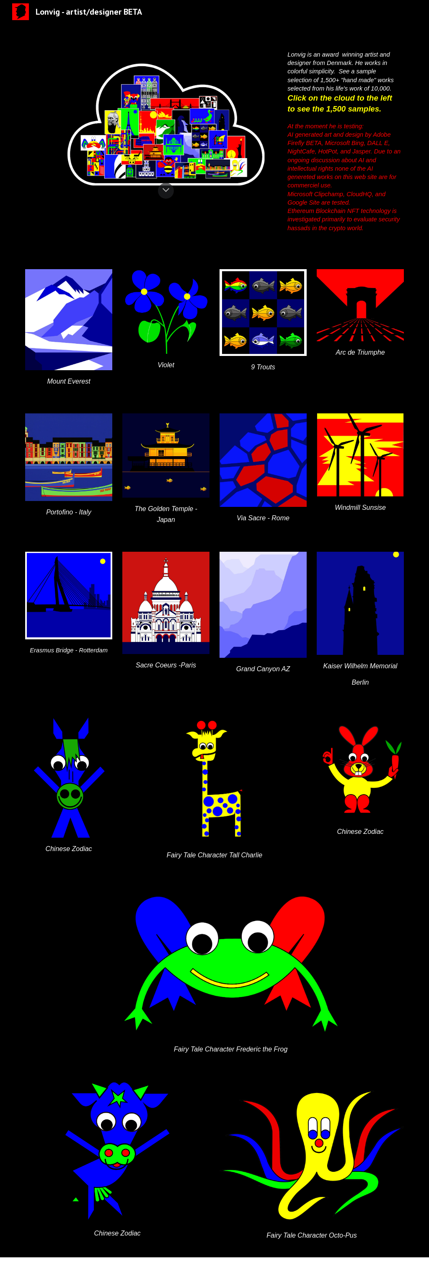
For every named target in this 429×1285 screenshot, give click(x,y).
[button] (166, 191)
